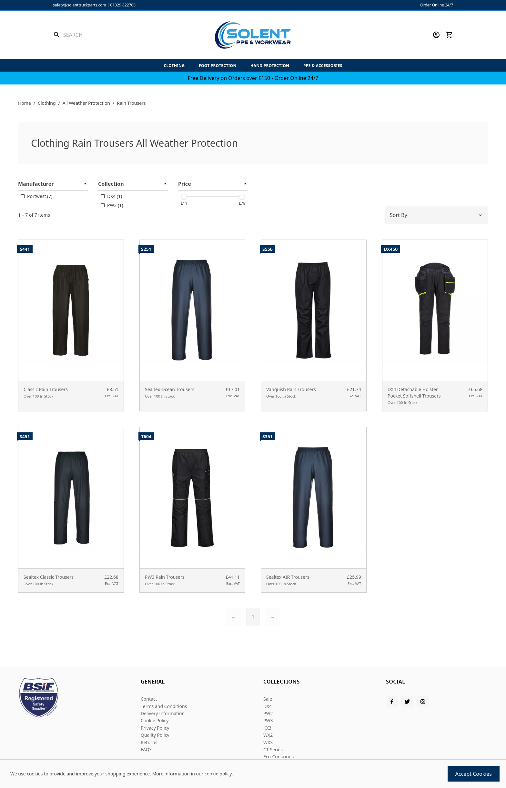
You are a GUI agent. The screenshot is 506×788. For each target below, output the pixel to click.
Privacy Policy (155, 728)
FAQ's (146, 749)
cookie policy (218, 774)
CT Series (273, 749)
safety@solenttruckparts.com (79, 5)
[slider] (184, 197)
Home (24, 103)
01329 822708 (123, 5)
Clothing (174, 65)
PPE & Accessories (322, 65)
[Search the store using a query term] (100, 34)
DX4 (267, 706)
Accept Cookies (473, 773)
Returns (149, 742)
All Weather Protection (86, 103)
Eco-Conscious (278, 757)
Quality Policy (155, 735)
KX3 (267, 728)
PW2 (268, 713)
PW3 (268, 720)
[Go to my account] (436, 35)
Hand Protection (269, 65)
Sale (267, 699)
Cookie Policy (154, 720)
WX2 (268, 735)
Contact (149, 699)
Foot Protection (217, 65)
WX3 (268, 742)
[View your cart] (449, 35)
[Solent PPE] (253, 35)
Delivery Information (163, 713)
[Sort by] (436, 215)
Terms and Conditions (164, 706)
